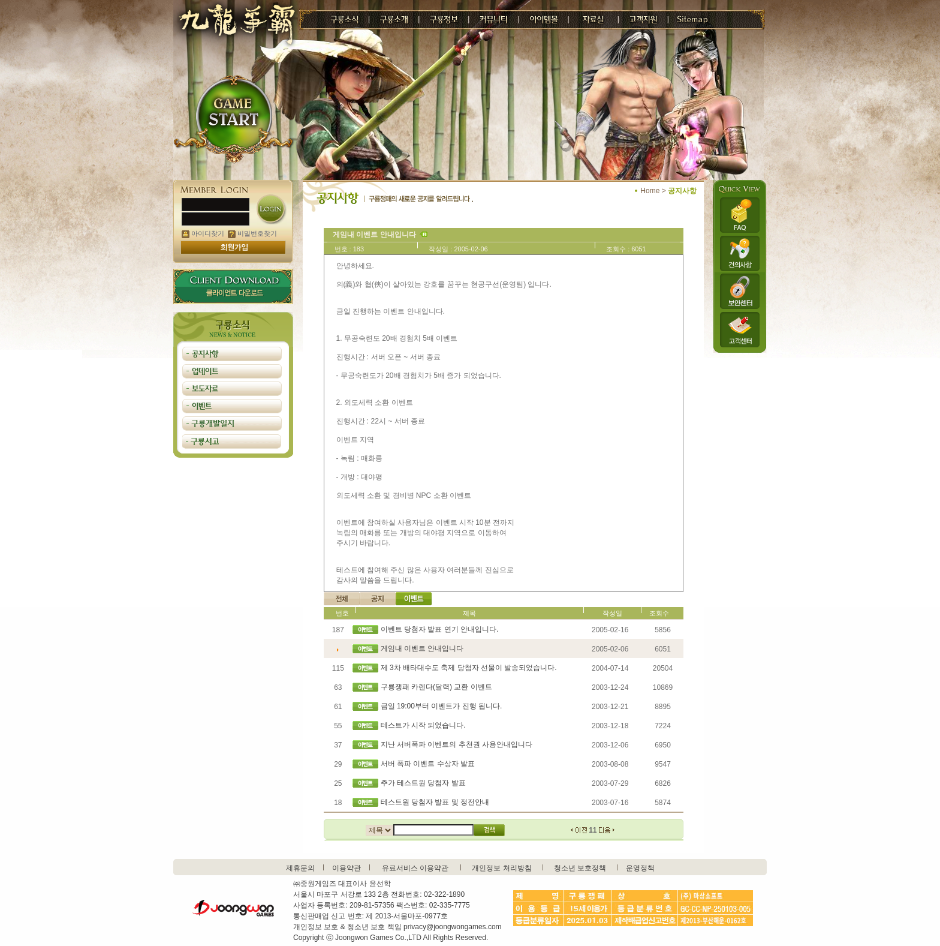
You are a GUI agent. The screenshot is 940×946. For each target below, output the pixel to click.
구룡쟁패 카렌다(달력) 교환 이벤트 (436, 687)
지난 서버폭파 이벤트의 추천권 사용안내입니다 (456, 744)
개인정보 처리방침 (501, 868)
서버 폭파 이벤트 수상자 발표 (428, 763)
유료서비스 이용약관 (415, 868)
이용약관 (346, 868)
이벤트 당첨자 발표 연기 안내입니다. (440, 629)
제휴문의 (300, 868)
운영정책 (640, 868)
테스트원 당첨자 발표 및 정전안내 (435, 802)
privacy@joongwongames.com (452, 927)
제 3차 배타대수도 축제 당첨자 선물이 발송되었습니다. (469, 667)
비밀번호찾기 (252, 233)
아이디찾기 (203, 233)
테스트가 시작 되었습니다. (423, 725)
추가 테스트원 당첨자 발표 (423, 783)
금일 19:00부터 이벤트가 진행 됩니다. (441, 706)
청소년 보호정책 (580, 868)
